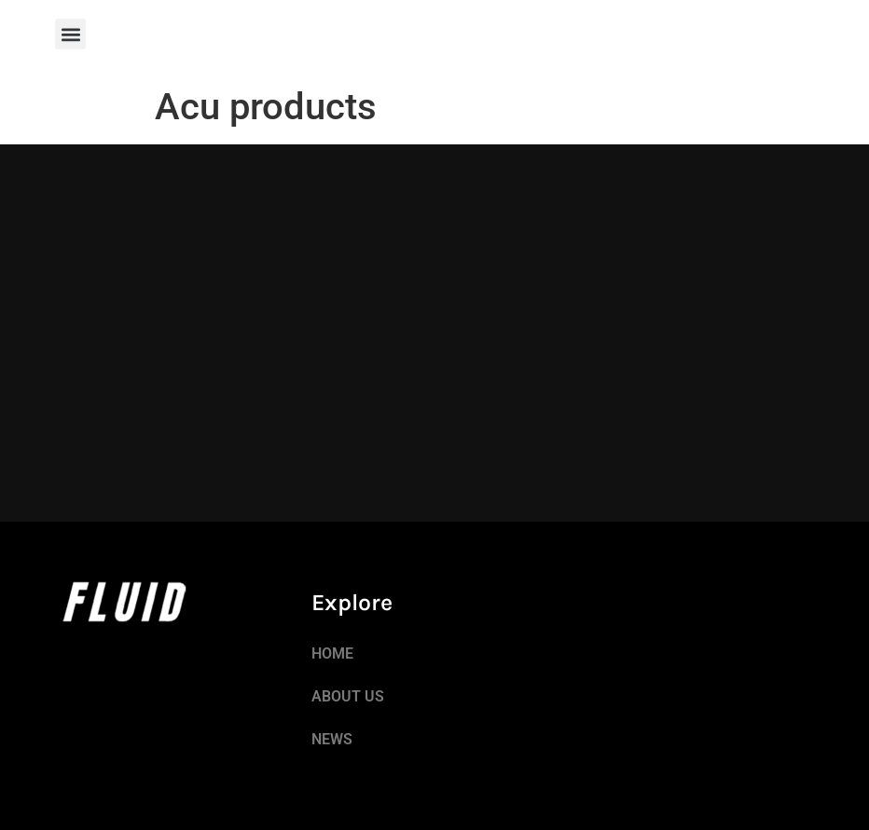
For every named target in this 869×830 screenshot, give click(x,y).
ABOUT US (347, 696)
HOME (332, 653)
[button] (70, 34)
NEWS (331, 739)
